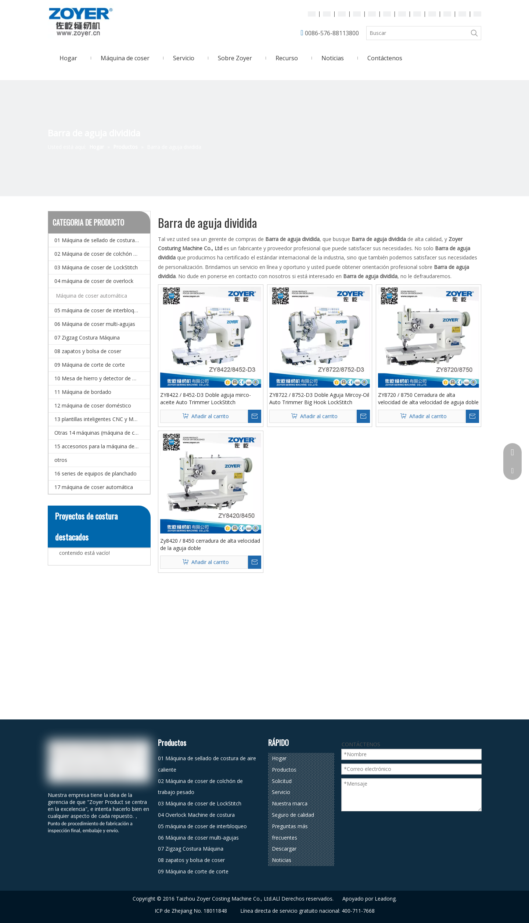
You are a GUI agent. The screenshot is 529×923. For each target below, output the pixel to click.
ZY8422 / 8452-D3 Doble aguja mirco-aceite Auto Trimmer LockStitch (205, 398)
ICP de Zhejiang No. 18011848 (191, 910)
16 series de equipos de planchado (95, 473)
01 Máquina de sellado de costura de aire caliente (102, 240)
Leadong (385, 898)
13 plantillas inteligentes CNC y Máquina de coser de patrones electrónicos (102, 419)
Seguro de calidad (293, 814)
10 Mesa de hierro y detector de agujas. (101, 378)
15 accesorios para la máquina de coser (101, 446)
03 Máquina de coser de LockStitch (96, 267)
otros (60, 459)
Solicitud (282, 780)
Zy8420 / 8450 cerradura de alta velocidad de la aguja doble (210, 544)
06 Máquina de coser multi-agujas (94, 323)
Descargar (284, 848)
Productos (284, 769)
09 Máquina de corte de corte (89, 364)
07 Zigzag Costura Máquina (87, 337)
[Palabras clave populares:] (474, 33)
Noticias (281, 859)
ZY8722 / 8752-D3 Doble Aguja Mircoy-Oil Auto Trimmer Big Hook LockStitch (319, 398)
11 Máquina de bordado (82, 391)
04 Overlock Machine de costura (196, 814)
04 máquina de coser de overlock (93, 280)
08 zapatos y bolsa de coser (87, 351)
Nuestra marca (289, 803)
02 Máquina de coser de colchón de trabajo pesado (102, 253)
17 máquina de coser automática (93, 487)
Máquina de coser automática (91, 295)
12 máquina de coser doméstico (92, 405)
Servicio (281, 792)
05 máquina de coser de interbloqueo (98, 310)
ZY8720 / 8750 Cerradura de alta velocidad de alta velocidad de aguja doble (428, 398)
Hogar (279, 758)
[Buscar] (417, 33)
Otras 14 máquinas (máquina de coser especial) (102, 432)
